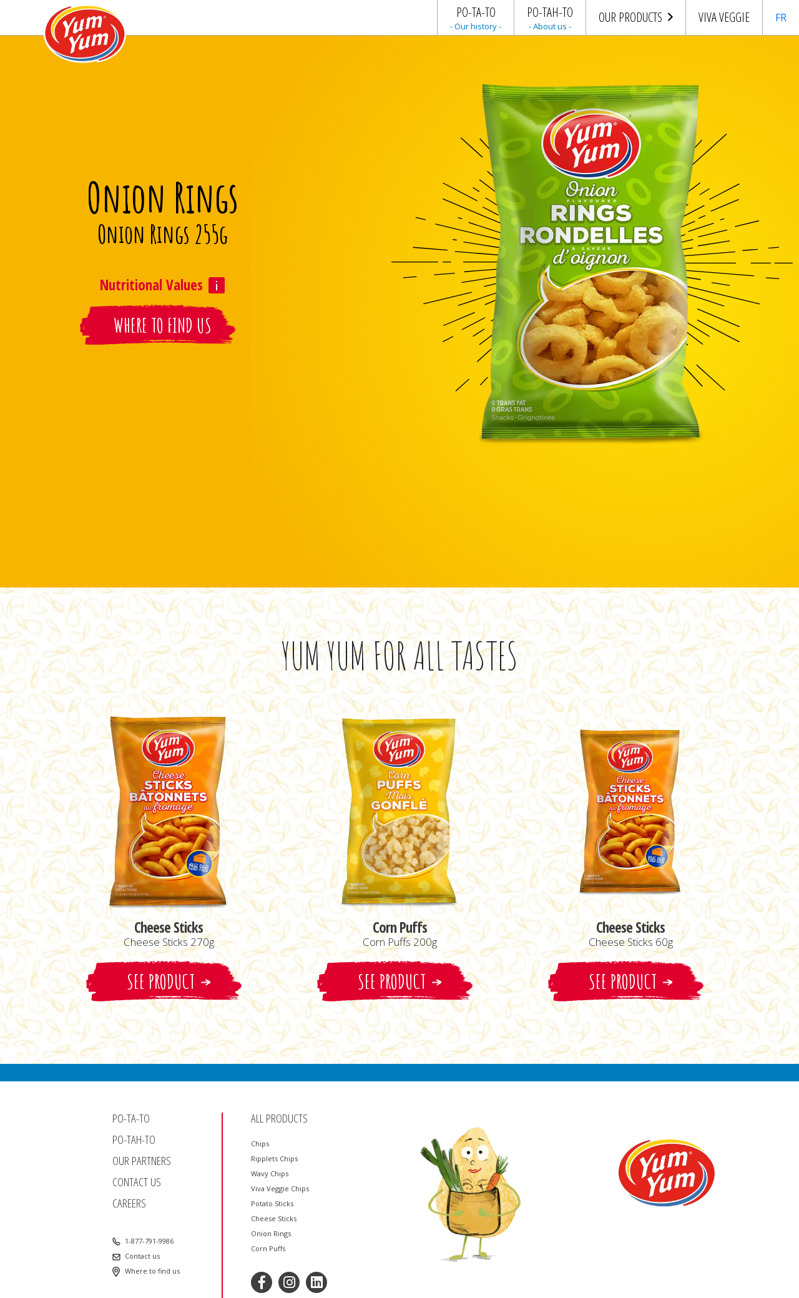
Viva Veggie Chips (280, 1188)
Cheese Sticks (274, 1218)
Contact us (136, 1182)
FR (781, 17)
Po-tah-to (133, 1140)
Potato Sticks (272, 1203)
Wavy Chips (269, 1173)
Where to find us (152, 1271)
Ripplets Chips (274, 1158)
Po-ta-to (131, 1118)
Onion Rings (271, 1233)
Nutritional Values (151, 285)
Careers (129, 1203)
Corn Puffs (268, 1248)
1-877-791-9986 (149, 1241)
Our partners (141, 1161)
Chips (260, 1143)
